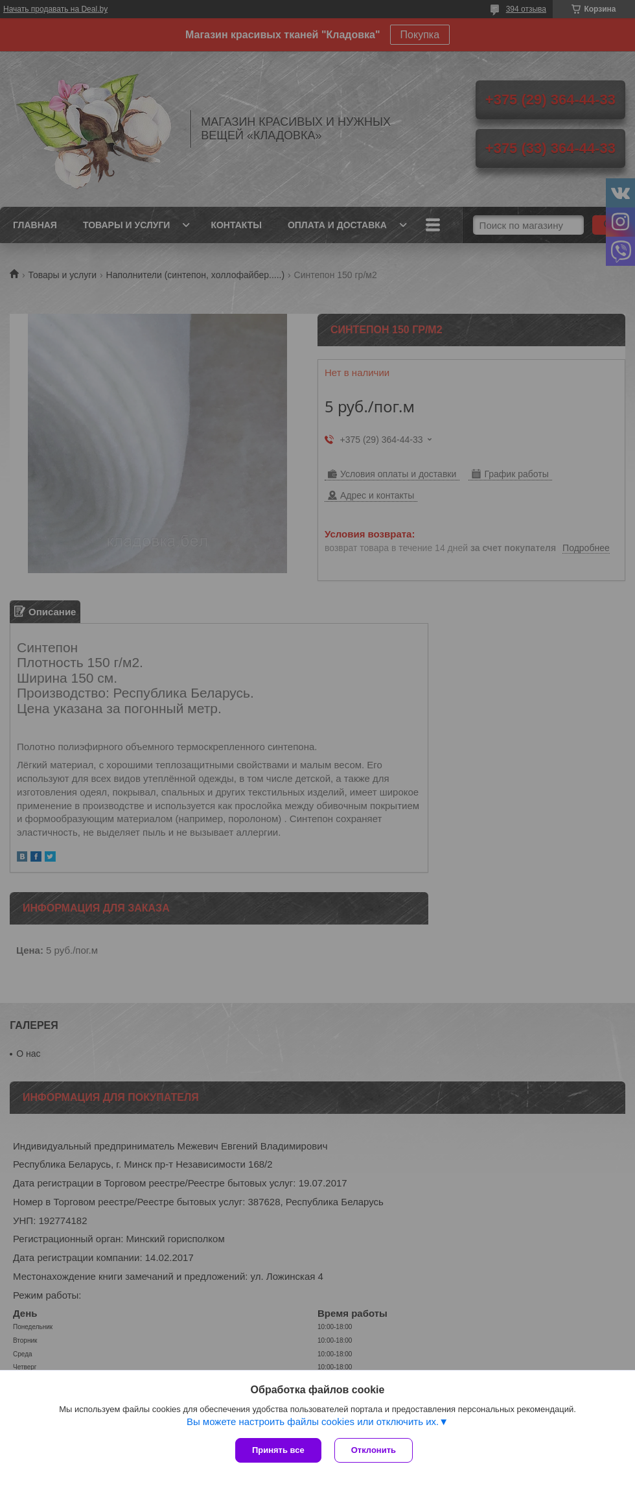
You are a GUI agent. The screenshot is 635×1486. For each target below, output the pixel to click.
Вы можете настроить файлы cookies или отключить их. (313, 1421)
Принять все (278, 1450)
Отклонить (373, 1450)
